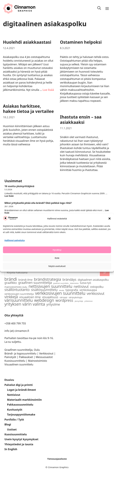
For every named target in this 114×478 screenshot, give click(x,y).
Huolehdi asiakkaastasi (27, 42)
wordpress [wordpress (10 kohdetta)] (64, 300)
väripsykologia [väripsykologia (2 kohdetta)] (75, 297)
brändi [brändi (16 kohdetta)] (10, 279)
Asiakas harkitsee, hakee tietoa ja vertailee (28, 108)
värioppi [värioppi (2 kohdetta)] (63, 297)
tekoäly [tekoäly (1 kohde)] (61, 290)
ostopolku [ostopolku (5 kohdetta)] (96, 286)
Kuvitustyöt (14, 409)
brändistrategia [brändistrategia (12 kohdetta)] (47, 279)
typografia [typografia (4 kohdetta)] (71, 289)
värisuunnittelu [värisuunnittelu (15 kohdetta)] (18, 300)
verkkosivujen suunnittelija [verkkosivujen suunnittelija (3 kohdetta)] (19, 293)
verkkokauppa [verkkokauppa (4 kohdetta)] (88, 289)
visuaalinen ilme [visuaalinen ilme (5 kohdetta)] (30, 297)
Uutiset (12, 429)
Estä (57, 265)
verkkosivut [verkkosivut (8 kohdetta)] (95, 293)
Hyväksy (57, 256)
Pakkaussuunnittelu (20, 404)
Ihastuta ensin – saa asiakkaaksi (81, 119)
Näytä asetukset (57, 273)
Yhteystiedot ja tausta (18, 444)
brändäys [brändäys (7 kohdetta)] (69, 279)
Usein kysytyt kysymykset (21, 439)
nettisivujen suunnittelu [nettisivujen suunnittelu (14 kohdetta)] (50, 286)
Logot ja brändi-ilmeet (21, 389)
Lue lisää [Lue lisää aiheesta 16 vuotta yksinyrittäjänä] (9, 195)
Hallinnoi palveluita (14, 247)
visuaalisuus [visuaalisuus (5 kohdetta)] (50, 297)
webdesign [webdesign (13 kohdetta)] (44, 300)
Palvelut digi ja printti (18, 385)
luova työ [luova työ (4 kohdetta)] (85, 282)
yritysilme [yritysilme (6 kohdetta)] (53, 304)
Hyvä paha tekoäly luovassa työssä (25, 219)
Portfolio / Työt (14, 419)
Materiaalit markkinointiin (24, 399)
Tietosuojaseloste (57, 458)
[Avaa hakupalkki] (99, 8)
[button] (109, 225)
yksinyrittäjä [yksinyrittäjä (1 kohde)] (79, 301)
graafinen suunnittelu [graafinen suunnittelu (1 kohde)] (61, 283)
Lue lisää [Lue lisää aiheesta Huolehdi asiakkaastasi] (48, 90)
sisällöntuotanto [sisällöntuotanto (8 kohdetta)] (17, 289)
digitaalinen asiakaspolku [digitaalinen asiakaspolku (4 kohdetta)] (93, 279)
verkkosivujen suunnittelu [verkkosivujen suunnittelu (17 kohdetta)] (60, 293)
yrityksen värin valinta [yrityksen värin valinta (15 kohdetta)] (24, 304)
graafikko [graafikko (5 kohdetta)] (10, 282)
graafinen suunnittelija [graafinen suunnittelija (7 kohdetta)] (35, 282)
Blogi (7, 424)
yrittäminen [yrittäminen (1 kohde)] (88, 301)
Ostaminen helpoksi (81, 42)
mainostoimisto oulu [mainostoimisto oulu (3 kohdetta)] (15, 286)
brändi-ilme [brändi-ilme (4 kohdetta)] (25, 279)
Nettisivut (13, 395)
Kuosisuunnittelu (15, 434)
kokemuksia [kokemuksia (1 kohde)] (74, 283)
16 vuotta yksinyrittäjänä (19, 186)
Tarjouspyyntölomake (21, 414)
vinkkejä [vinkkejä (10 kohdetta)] (11, 296)
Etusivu (9, 380)
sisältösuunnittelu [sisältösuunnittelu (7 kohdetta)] (44, 289)
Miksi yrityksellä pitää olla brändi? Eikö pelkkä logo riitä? (38, 203)
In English (10, 449)
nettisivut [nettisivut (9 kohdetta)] (81, 286)
